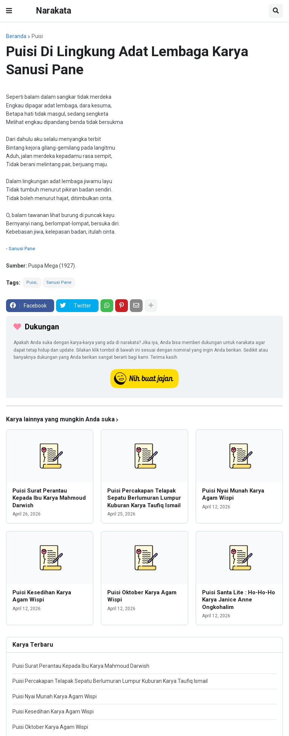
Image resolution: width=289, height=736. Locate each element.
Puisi (37, 36)
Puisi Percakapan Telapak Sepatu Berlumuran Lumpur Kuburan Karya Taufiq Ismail (144, 498)
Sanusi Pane (22, 248)
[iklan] (144, 405)
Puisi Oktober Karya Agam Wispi (141, 596)
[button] (9, 11)
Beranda (16, 36)
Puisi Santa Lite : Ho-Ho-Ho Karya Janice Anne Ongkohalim (238, 600)
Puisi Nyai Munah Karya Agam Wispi (233, 494)
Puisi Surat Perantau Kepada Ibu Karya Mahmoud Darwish (49, 498)
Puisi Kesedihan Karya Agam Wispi (41, 596)
